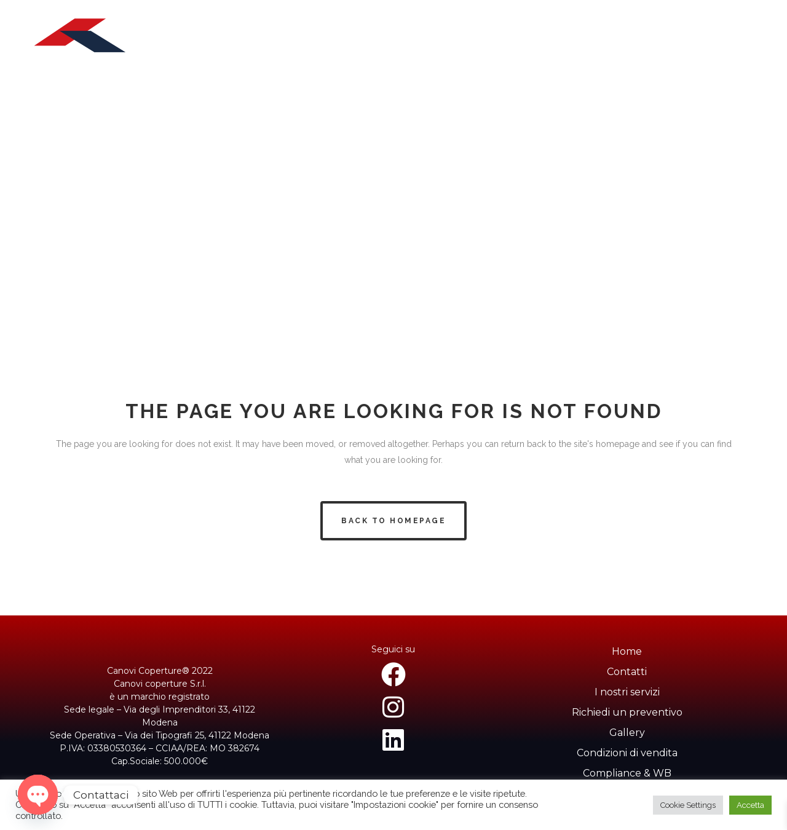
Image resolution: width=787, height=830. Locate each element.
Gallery (627, 732)
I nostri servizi (627, 692)
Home (627, 651)
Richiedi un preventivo (627, 712)
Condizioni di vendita (627, 753)
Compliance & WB (627, 773)
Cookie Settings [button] (688, 805)
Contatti (627, 672)
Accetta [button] (750, 805)
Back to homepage (393, 520)
